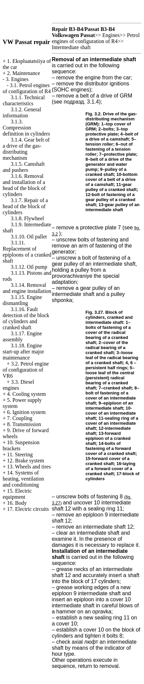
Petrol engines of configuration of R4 (96, 38)
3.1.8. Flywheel (27, 218)
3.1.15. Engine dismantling (22, 300)
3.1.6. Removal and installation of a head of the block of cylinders (24, 185)
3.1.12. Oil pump (29, 267)
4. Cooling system (26, 394)
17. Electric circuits (28, 509)
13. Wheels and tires (29, 466)
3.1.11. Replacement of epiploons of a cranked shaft (27, 252)
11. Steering (20, 454)
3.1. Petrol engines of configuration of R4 (27, 88)
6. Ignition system (26, 412)
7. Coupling (19, 418)
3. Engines (17, 79)
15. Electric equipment (17, 494)
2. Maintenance (23, 73)
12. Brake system (25, 460)
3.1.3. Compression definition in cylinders (26, 128)
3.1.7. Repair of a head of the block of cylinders (25, 206)
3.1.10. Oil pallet (29, 236)
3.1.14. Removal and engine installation (27, 288)
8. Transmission (24, 424)
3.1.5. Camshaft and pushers (24, 167)
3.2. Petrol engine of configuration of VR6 (26, 370)
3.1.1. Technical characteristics (24, 100)
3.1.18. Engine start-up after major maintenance (23, 351)
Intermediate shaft (71, 47)
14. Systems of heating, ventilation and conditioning (23, 479)
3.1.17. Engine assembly (22, 336)
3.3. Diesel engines (18, 385)
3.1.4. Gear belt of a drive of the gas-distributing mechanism (26, 149)
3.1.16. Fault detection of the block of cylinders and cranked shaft (26, 318)
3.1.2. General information (22, 112)
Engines (111, 35)
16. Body (17, 503)
